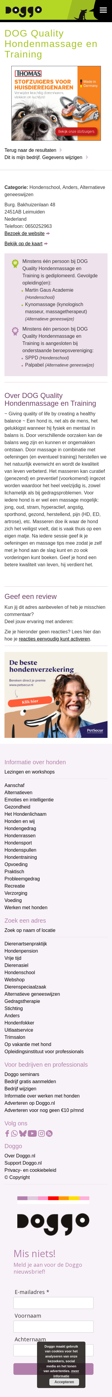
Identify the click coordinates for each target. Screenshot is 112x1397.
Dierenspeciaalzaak (25, 986)
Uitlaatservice (18, 1030)
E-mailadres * (32, 1292)
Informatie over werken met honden (42, 1095)
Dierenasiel (16, 965)
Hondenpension (21, 950)
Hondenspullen (20, 850)
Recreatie (14, 886)
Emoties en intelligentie (29, 799)
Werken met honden (25, 907)
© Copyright (17, 1177)
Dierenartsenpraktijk (25, 943)
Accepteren (64, 1382)
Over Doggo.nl (19, 1155)
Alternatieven (18, 792)
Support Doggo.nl (23, 1163)
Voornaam (28, 1315)
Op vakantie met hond (27, 1044)
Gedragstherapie (22, 1001)
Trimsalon (14, 1037)
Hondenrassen (20, 835)
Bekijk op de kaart (23, 243)
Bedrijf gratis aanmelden (30, 1081)
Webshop (14, 979)
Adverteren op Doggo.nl (29, 1103)
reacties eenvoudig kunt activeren (54, 638)
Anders (12, 1015)
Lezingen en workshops (29, 771)
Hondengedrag (20, 828)
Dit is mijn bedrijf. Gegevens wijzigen (43, 157)
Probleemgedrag (22, 878)
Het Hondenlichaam (25, 814)
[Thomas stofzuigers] (56, 102)
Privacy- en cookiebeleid (30, 1170)
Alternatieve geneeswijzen (32, 994)
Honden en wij (19, 821)
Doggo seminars (21, 1074)
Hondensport (18, 842)
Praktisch (14, 871)
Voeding (13, 900)
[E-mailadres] (53, 1303)
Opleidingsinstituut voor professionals (44, 1051)
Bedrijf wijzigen (20, 1088)
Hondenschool (19, 972)
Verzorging (15, 893)
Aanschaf (14, 785)
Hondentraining (20, 857)
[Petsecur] (56, 694)
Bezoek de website (24, 233)
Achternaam (30, 1339)
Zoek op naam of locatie (30, 930)
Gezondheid (17, 806)
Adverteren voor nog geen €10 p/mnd (44, 1110)
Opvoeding (15, 864)
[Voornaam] (53, 1327)
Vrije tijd (12, 958)
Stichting (13, 1008)
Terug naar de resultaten (30, 150)
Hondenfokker (19, 1022)
